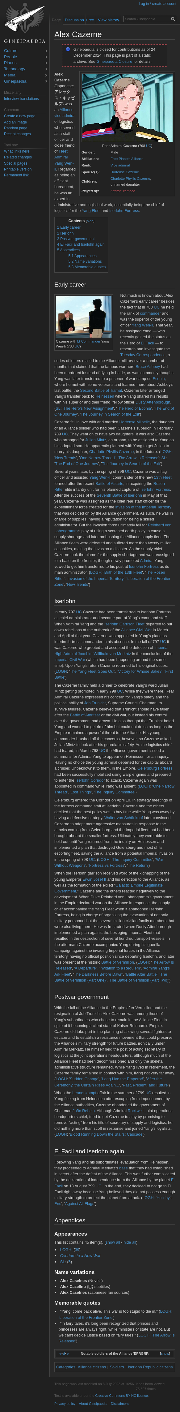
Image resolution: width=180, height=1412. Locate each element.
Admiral (146, 560)
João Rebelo (84, 1110)
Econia (159, 378)
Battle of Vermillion (117, 962)
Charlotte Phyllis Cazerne (130, 178)
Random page (15, 128)
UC (148, 146)
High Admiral (65, 653)
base (123, 1168)
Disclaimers (120, 1404)
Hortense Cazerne (125, 172)
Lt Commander (88, 341)
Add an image (15, 122)
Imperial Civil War (69, 659)
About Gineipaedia (93, 1404)
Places (10, 63)
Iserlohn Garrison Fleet (124, 624)
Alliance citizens (92, 1367)
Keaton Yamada (123, 191)
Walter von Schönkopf (123, 817)
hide (90, 221)
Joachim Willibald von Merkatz (104, 653)
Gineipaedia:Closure (114, 61)
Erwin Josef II (94, 879)
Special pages (15, 163)
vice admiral (64, 115)
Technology (14, 69)
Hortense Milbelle (134, 422)
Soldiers (117, 1367)
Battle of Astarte (109, 483)
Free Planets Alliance (127, 159)
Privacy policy (64, 1404)
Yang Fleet (91, 210)
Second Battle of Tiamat (101, 390)
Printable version (17, 169)
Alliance (66, 109)
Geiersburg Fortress (155, 768)
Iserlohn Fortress (124, 210)
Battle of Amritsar (85, 715)
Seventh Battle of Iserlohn (119, 495)
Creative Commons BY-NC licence (121, 1395)
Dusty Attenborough (153, 402)
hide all (129, 1242)
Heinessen (104, 396)
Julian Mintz (95, 440)
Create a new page (19, 116)
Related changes (18, 157)
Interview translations (21, 99)
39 (77, 1249)
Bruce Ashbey (148, 366)
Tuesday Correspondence (142, 354)
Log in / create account (157, 4)
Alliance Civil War (136, 630)
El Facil (147, 343)
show (165, 1353)
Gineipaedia (15, 82)
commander (150, 313)
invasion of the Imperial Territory (143, 507)
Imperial (161, 647)
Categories (65, 1367)
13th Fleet (163, 477)
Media (9, 75)
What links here (17, 151)
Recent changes (17, 134)
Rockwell (136, 1110)
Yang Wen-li (142, 325)
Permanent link (16, 175)
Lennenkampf (84, 1092)
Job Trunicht (95, 703)
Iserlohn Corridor (90, 780)
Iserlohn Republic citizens (150, 1367)
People (10, 57)
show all (113, 1242)
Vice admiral (120, 165)
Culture (11, 51)
